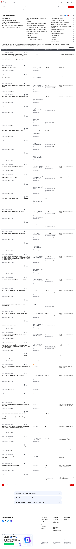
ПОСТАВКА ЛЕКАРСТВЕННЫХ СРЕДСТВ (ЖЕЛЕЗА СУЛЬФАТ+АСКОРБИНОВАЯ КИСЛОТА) (12, 155)
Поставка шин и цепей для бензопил (9, 67)
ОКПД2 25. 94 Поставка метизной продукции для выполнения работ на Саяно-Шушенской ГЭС (16, 77)
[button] (61, 2)
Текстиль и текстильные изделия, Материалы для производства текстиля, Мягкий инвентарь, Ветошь (66, 477)
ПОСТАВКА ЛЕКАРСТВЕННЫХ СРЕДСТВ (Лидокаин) (12, 166)
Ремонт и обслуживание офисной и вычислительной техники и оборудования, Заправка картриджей (65, 415)
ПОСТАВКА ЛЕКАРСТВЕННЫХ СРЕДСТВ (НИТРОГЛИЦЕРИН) (14, 279)
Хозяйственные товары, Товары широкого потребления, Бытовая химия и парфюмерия (66, 357)
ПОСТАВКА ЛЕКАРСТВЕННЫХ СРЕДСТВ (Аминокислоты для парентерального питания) (14, 335)
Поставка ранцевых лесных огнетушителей (10, 465)
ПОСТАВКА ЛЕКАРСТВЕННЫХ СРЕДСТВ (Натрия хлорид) (13, 233)
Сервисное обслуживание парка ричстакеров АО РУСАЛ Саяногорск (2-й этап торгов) (16, 457)
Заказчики (43, 528)
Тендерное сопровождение (34, 2)
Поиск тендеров (12, 2)
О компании (66, 519)
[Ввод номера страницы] (66, 485)
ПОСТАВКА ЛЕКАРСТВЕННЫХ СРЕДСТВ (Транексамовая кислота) (15, 244)
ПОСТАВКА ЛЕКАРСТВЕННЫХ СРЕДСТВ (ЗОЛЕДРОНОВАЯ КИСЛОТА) (15, 313)
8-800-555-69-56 (7, 517)
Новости (66, 522)
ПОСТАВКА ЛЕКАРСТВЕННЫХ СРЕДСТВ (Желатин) (12, 107)
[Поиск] (3, 7)
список (70, 543)
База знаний (44, 2)
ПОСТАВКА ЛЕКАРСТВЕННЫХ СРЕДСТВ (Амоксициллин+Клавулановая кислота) (16, 118)
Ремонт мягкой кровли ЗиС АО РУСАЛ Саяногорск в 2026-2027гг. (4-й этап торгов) (16, 367)
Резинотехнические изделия (64, 395)
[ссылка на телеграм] (8, 521)
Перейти (72, 484)
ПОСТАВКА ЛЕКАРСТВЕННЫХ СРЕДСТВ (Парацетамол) (13, 375)
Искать (71, 6)
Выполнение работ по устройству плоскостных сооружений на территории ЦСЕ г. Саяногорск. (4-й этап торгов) (14, 447)
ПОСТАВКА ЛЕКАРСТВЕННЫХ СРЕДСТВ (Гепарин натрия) (13, 267)
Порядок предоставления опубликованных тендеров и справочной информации (55, 539)
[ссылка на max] (11, 521)
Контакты (51, 2)
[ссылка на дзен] (5, 521)
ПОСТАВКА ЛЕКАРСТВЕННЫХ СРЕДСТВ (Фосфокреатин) (13, 223)
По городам (43, 526)
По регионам (43, 522)
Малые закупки (44, 530)
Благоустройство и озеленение (64, 446)
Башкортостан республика (38, 217)
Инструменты (61, 67)
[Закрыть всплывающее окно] (31, 536)
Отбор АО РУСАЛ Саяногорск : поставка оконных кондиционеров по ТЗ (16, 386)
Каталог (19, 2)
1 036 (15, 484)
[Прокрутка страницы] (71, 540)
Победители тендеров (57, 530)
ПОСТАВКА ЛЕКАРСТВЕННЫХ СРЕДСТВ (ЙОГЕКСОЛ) (12, 142)
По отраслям (43, 521)
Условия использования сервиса (57, 543)
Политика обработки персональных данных (45, 543)
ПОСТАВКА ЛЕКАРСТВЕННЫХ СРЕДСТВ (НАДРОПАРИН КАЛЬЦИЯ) (15, 185)
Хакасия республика (36, 70)
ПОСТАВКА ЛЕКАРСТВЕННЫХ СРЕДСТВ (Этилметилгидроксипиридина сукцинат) (16, 86)
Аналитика (24, 2)
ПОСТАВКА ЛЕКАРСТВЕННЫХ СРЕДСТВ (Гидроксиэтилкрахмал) (15, 96)
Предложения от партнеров (56, 528)
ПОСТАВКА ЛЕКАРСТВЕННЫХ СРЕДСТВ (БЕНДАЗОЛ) (12, 130)
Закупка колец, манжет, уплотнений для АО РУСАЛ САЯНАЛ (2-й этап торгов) (16, 396)
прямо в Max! (13, 537)
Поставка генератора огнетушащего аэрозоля (11, 438)
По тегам (43, 524)
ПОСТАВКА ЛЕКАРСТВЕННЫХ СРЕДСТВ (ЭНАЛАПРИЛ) (13, 211)
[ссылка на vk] (3, 521)
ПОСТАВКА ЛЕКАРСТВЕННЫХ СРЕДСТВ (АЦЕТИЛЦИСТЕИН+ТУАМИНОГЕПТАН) (10, 177)
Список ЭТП (43, 531)
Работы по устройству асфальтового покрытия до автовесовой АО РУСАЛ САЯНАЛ (15, 405)
